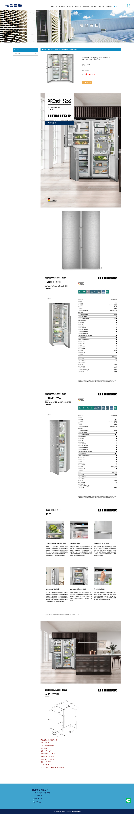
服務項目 (70, 6)
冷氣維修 (78, 6)
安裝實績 (86, 6)
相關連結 (94, 6)
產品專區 (62, 6)
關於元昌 (54, 6)
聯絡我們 (109, 6)
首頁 (44, 49)
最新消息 (101, 6)
